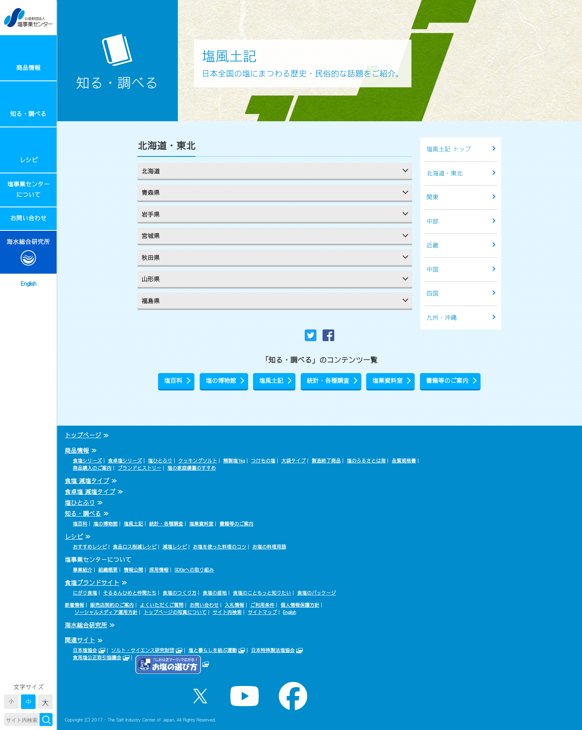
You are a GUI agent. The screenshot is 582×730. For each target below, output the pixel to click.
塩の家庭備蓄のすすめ (191, 468)
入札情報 (234, 605)
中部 (432, 221)
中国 (432, 269)
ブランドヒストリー (139, 468)
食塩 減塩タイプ (87, 481)
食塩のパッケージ (316, 593)
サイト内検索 (227, 612)
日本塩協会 (85, 650)
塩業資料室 (387, 381)
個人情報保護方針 (299, 605)
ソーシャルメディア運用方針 (105, 612)
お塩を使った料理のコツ (219, 546)
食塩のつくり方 (179, 593)
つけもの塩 (263, 460)
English (28, 284)
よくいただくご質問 (161, 605)
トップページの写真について (175, 612)
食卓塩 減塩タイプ (90, 492)
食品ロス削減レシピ (134, 546)
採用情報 (159, 570)
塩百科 (173, 381)
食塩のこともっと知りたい (262, 593)
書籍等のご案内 (447, 381)
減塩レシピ (174, 546)
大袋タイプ (293, 460)
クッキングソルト (197, 460)
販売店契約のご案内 (112, 605)
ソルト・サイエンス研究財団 (142, 650)
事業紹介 (82, 570)
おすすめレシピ (90, 546)
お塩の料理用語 (269, 546)
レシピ (28, 160)
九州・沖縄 (441, 317)
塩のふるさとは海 (366, 460)
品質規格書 (404, 460)
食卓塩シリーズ (125, 460)
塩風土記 (271, 381)
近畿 (432, 245)
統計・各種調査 (328, 381)
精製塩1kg (234, 460)
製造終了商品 (326, 460)
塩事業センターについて (28, 189)
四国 (432, 293)
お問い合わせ (28, 218)
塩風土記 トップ (448, 149)
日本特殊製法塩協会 (273, 650)
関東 (432, 197)
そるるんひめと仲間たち (129, 593)
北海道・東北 (444, 173)
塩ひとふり (160, 460)
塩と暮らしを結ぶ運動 (212, 650)
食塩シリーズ (87, 460)
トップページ (83, 435)
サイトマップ (262, 612)
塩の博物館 (221, 381)
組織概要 (108, 570)
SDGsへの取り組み (194, 570)
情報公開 (133, 570)
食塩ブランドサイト (92, 583)
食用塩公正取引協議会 (97, 657)
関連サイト (80, 640)
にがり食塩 (85, 593)
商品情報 (28, 68)
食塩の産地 (214, 593)
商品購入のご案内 (92, 468)
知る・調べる (28, 114)
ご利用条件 (262, 605)
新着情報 (74, 605)
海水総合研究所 (86, 625)
